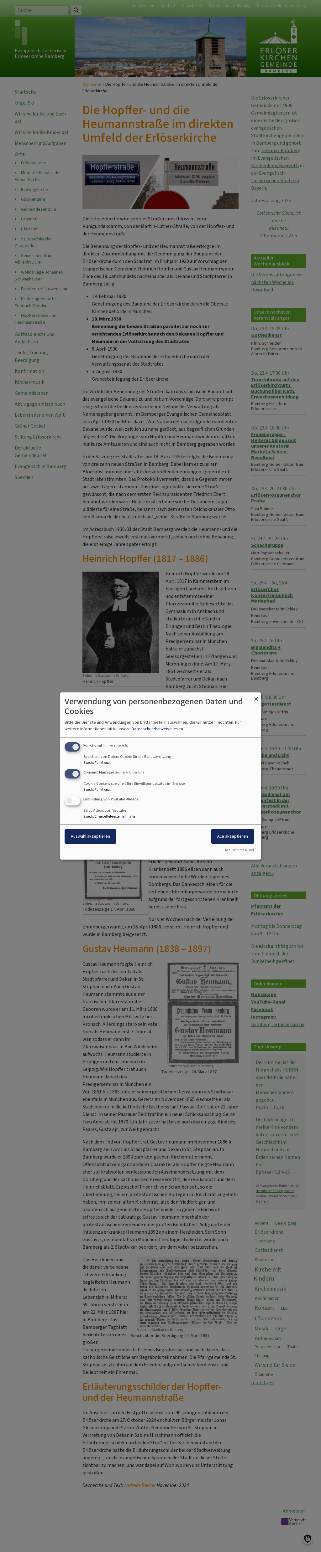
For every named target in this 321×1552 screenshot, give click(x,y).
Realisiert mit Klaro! (239, 850)
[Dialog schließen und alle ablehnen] (256, 696)
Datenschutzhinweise (152, 729)
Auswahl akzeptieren (90, 836)
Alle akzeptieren (232, 836)
